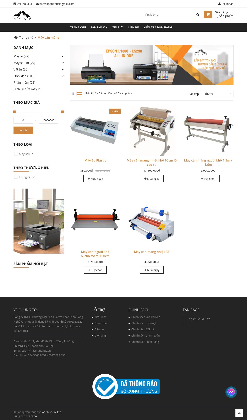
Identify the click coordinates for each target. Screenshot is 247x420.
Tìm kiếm (100, 317)
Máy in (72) (21, 56)
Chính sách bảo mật (143, 323)
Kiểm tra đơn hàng (158, 27)
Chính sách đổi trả (142, 329)
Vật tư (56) (21, 69)
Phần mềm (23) (24, 82)
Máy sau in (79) (24, 63)
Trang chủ (78, 27)
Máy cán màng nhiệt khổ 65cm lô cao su (152, 162)
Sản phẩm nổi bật (31, 263)
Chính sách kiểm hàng (145, 341)
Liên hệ (133, 27)
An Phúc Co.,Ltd (199, 319)
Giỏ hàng (221, 12)
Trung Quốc (27, 177)
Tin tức (118, 27)
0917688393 (24, 4)
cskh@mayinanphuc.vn (36, 350)
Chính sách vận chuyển (145, 317)
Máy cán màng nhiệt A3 (151, 252)
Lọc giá (23, 130)
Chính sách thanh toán (145, 335)
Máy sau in (26, 154)
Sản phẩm (99, 27)
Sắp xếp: (194, 94)
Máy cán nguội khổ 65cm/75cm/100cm (95, 254)
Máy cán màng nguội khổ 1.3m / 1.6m (208, 162)
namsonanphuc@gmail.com (56, 4)
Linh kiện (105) (24, 76)
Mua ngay (95, 178)
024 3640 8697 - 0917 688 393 (46, 355)
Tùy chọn (208, 178)
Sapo (33, 416)
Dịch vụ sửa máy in (27, 89)
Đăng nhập (101, 323)
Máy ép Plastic (95, 160)
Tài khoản (225, 4)
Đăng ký (100, 329)
